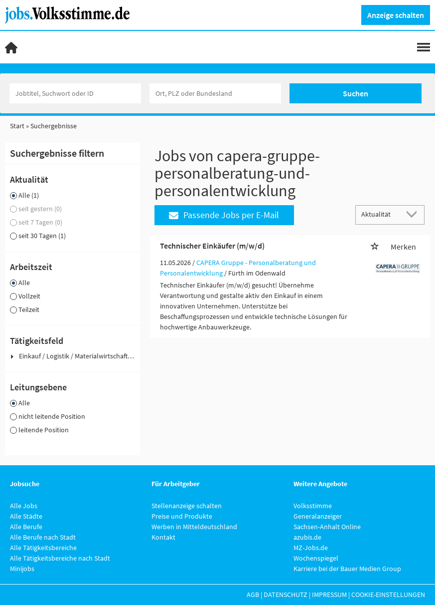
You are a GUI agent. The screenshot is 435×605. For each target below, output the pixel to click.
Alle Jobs (23, 505)
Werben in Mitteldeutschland (194, 526)
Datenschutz (285, 594)
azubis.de (307, 537)
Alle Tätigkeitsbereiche (43, 547)
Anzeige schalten (395, 15)
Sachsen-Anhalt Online (327, 526)
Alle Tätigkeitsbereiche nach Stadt (60, 558)
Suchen (355, 93)
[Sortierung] (380, 214)
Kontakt (163, 537)
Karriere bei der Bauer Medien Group (347, 568)
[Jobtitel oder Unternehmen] (75, 93)
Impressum (329, 594)
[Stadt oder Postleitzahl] (215, 93)
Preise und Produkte (181, 516)
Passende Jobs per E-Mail (224, 215)
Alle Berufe (26, 526)
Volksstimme (312, 505)
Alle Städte (26, 516)
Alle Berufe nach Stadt (43, 537)
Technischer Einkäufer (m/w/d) (212, 246)
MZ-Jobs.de (310, 547)
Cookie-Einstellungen (388, 594)
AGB (253, 594)
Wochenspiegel (315, 558)
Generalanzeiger (317, 516)
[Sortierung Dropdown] (414, 214)
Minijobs (22, 568)
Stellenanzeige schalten (186, 505)
